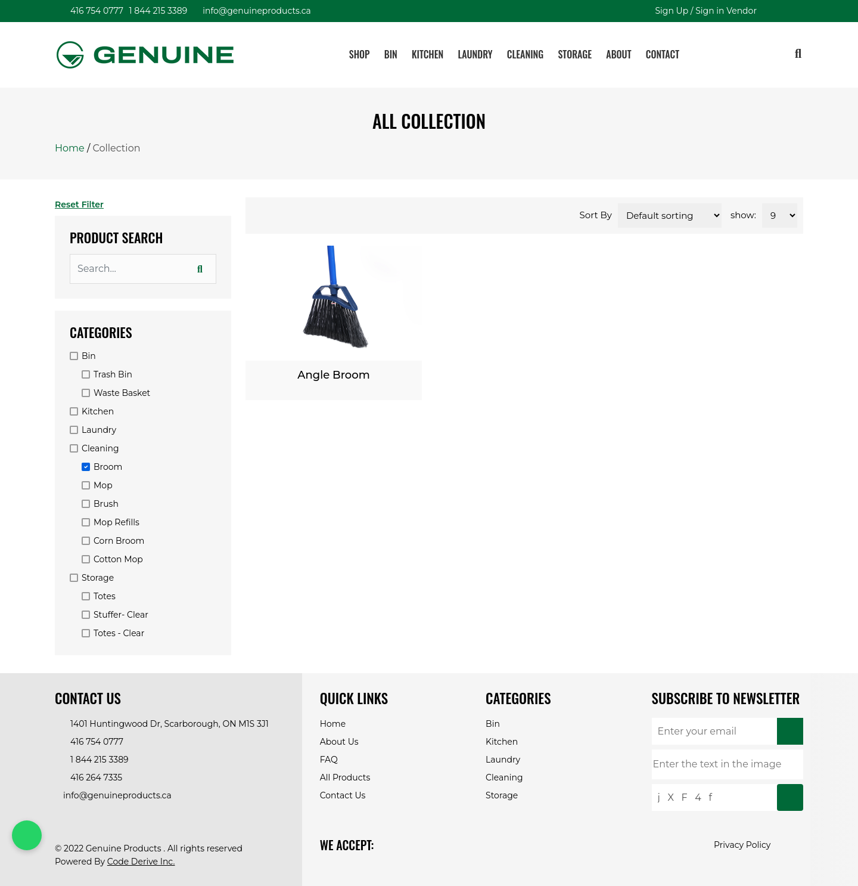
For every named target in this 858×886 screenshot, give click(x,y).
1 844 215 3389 (157, 10)
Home (70, 148)
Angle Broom (333, 375)
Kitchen (427, 54)
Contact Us (343, 795)
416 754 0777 (95, 10)
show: (743, 215)
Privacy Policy (742, 844)
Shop (359, 54)
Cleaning (525, 54)
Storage (575, 54)
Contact (662, 54)
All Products (345, 777)
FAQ (329, 759)
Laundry (475, 54)
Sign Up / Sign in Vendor (704, 10)
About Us (339, 741)
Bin (390, 54)
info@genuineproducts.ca (255, 10)
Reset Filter (80, 204)
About (618, 54)
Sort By (596, 215)
